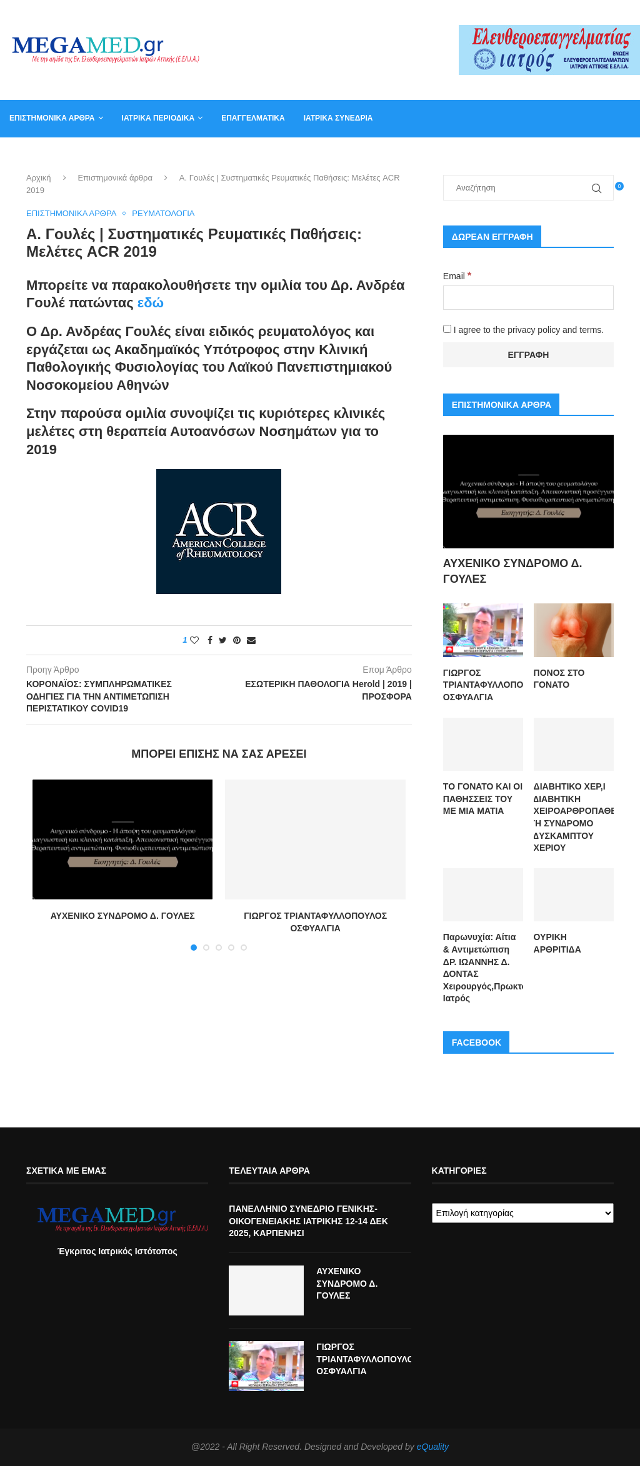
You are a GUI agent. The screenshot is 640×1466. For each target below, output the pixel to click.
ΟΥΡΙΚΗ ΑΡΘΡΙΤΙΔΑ (557, 943)
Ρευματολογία (163, 214)
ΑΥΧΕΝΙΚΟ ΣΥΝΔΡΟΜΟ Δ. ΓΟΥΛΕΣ (123, 916)
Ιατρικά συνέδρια (338, 118)
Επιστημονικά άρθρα (52, 118)
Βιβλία (523, 155)
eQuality (433, 1447)
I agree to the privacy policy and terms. (523, 330)
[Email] (528, 297)
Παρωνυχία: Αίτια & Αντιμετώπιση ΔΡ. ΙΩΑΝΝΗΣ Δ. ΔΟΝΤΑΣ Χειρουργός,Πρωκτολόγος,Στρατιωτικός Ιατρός (483, 967)
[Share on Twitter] (223, 641)
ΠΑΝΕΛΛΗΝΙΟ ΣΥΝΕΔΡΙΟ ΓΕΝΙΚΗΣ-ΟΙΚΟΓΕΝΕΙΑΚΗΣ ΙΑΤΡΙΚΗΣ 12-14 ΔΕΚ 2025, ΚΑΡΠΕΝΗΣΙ (308, 1221)
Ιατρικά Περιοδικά (158, 118)
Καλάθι (477, 155)
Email (457, 276)
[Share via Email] (251, 641)
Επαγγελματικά (252, 118)
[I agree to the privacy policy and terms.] (447, 329)
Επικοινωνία (419, 155)
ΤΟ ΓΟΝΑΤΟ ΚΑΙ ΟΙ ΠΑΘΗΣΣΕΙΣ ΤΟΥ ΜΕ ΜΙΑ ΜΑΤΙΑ (482, 798)
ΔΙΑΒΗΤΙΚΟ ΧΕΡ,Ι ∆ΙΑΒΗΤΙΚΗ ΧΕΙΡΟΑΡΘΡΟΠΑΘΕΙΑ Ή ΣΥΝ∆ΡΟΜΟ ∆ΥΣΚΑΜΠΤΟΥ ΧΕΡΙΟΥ (574, 817)
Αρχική (38, 178)
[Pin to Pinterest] (237, 641)
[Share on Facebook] (210, 641)
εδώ (151, 303)
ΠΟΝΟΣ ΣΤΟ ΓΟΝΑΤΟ (559, 679)
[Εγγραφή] (528, 354)
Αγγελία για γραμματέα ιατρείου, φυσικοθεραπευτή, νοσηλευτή (139, 155)
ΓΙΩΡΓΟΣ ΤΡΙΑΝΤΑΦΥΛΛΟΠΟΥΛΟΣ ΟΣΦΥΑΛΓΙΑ (483, 685)
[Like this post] (194, 641)
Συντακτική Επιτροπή (332, 155)
